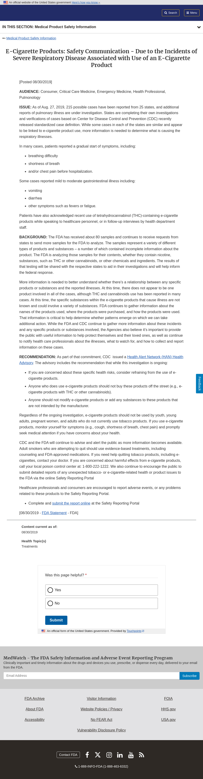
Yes (58, 590)
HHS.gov (168, 709)
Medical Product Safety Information (31, 38)
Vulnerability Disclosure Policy (101, 730)
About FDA (34, 709)
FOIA (168, 699)
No (57, 603)
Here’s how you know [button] (86, 2)
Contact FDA (68, 755)
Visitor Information (101, 699)
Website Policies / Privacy (101, 709)
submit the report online (71, 503)
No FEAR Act (101, 720)
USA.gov (168, 720)
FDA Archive (34, 699)
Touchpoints (134, 631)
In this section (49, 27)
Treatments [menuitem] (30, 546)
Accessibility (35, 720)
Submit (56, 620)
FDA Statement (54, 513)
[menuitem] (101, 531)
